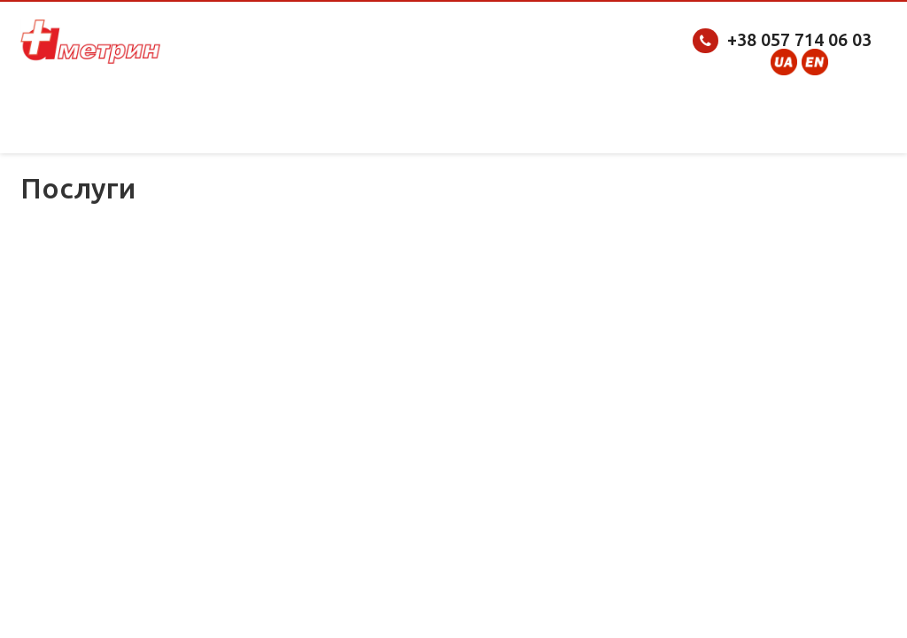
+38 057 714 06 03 (799, 39)
